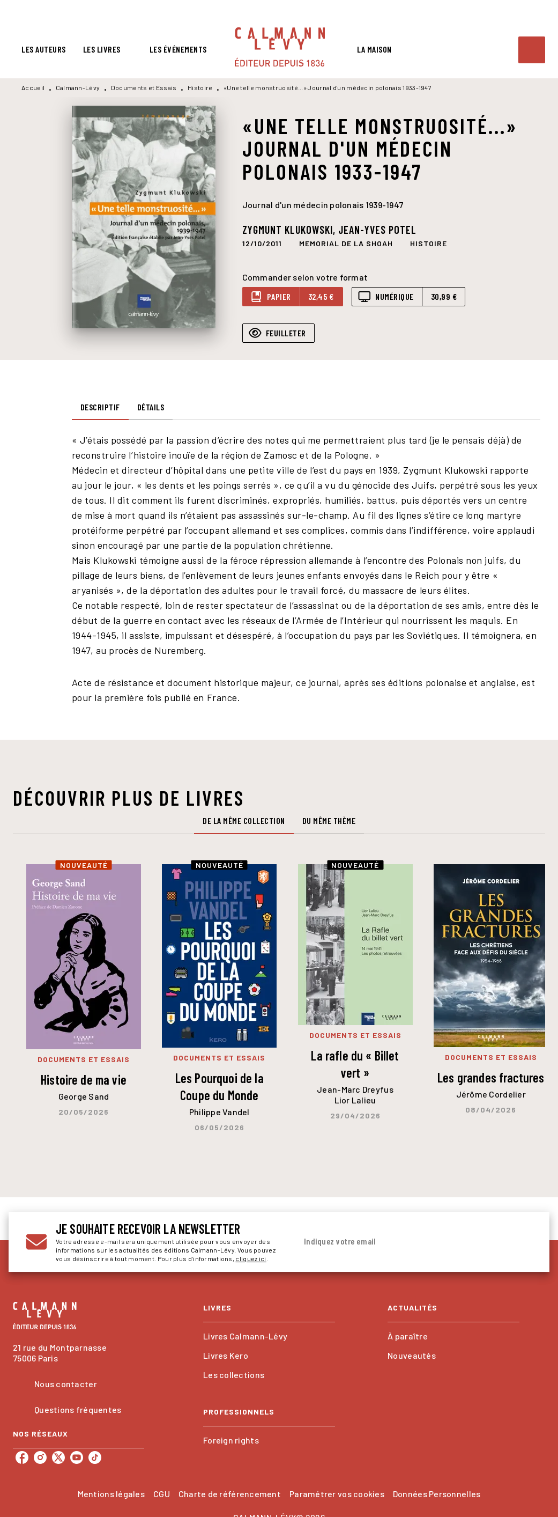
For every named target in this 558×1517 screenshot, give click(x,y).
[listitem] (22, 1457)
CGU (161, 1494)
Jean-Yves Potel (377, 229)
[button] (346, 243)
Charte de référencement (229, 1494)
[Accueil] (280, 46)
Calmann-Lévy (78, 87)
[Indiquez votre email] (401, 1241)
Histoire (200, 87)
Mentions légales (111, 1494)
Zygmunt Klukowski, (290, 229)
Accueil (32, 87)
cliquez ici (250, 1258)
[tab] (44, 49)
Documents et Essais (144, 87)
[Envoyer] (519, 1242)
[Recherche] (531, 49)
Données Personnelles (436, 1494)
